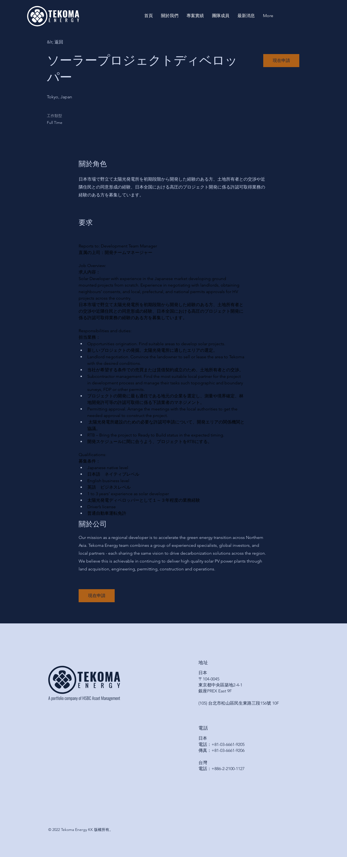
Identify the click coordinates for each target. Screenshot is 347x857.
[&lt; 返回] (66, 42)
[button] (281, 60)
